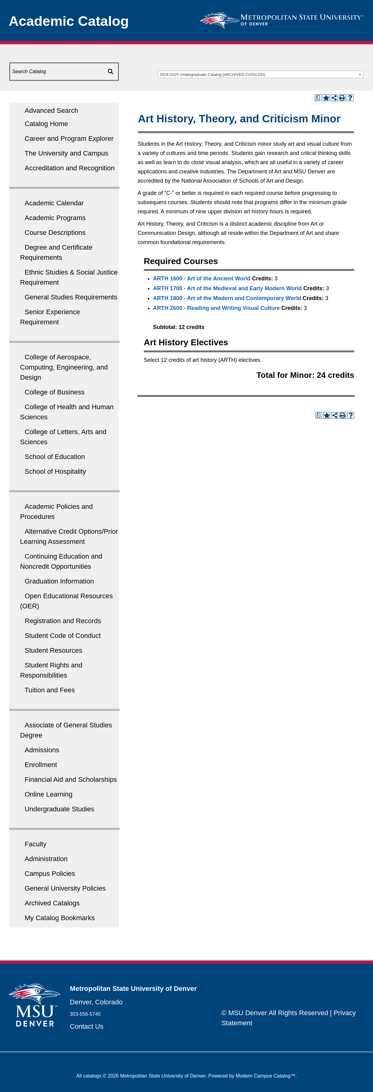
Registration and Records (63, 621)
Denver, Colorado (96, 1002)
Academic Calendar (54, 203)
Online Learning (48, 794)
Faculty (36, 844)
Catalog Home (46, 124)
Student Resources (53, 650)
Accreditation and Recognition (70, 168)
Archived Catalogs (52, 903)
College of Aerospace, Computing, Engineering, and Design (64, 367)
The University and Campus (66, 153)
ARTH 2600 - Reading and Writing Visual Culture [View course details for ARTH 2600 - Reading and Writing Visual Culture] (216, 308)
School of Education (55, 457)
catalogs (92, 1075)
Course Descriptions (55, 232)
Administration (46, 859)
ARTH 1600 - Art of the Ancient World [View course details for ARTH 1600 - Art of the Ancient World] (201, 278)
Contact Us (86, 1026)
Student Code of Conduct (63, 635)
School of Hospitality (55, 471)
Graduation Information (59, 581)
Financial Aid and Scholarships (71, 779)
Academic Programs (55, 218)
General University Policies (65, 888)
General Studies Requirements (71, 297)
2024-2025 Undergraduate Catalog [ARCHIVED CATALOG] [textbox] (212, 74)
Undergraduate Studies (59, 809)
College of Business (54, 392)
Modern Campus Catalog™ (265, 1075)
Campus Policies (50, 873)
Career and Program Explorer (69, 138)
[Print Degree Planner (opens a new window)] (318, 97)
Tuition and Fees (50, 690)
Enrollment (41, 765)
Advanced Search (51, 110)
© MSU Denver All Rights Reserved (274, 1013)
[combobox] (260, 74)
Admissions (42, 750)
